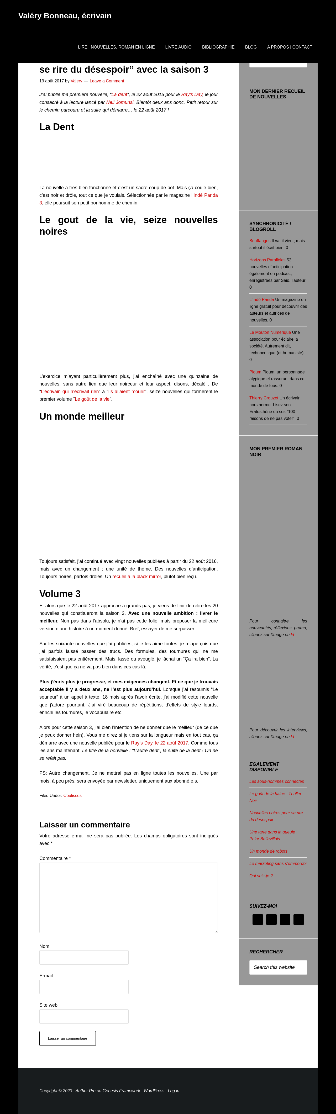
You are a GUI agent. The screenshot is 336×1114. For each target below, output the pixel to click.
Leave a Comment (107, 81)
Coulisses (73, 795)
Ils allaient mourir (126, 391)
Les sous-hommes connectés (276, 781)
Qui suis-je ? (261, 876)
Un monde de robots (268, 851)
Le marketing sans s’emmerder (278, 863)
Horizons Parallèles (267, 260)
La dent (119, 94)
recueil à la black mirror (136, 576)
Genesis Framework (121, 1091)
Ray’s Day (191, 94)
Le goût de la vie (92, 399)
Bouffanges (260, 241)
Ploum (255, 372)
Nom (44, 946)
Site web (48, 1005)
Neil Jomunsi (120, 102)
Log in (174, 1091)
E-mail (46, 975)
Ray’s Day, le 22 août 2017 (159, 743)
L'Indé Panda (261, 299)
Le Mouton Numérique (270, 332)
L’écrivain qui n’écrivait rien (70, 391)
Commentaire (55, 858)
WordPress (154, 1091)
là (292, 634)
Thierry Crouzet (263, 398)
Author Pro (86, 1091)
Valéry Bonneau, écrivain (65, 15)
